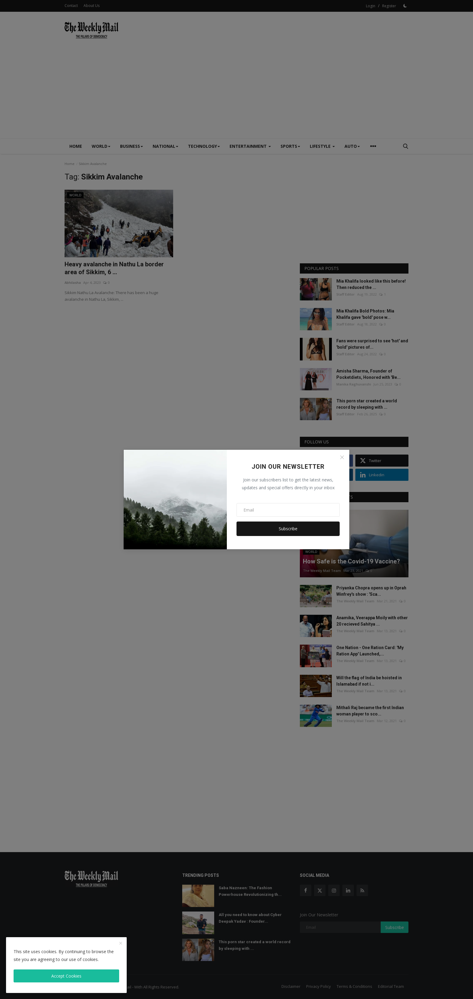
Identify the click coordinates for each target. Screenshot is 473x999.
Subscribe (288, 528)
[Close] (342, 457)
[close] (121, 943)
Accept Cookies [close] (66, 976)
